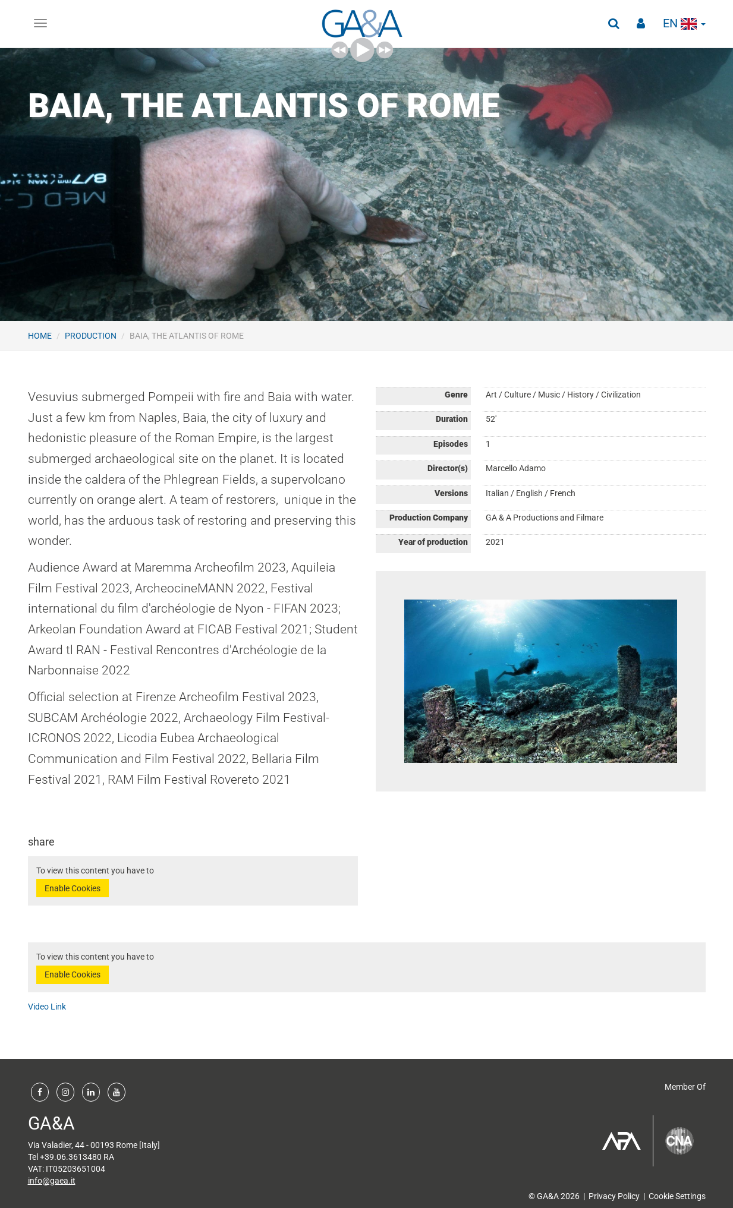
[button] (613, 24)
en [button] (684, 23)
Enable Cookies (72, 888)
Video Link (47, 1006)
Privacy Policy (614, 1196)
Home (40, 335)
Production (91, 335)
